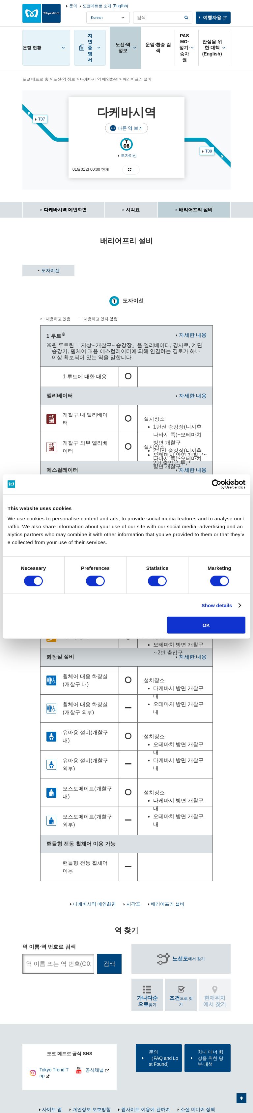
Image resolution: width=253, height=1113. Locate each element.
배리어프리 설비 (195, 209)
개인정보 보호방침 (91, 1109)
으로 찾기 (181, 1001)
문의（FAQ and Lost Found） (163, 1057)
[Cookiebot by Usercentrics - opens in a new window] (216, 484)
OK (206, 625)
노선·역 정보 (64, 79)
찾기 (147, 1001)
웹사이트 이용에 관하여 (145, 1109)
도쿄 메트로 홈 (35, 79)
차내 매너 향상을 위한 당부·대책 (210, 1057)
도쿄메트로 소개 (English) (105, 6)
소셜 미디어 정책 (198, 1109)
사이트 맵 (52, 1109)
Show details (217, 605)
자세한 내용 (193, 335)
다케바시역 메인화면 (65, 209)
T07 (41, 119)
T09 (208, 151)
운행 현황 (32, 47)
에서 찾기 (188, 959)
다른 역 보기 (130, 128)
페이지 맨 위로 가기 (241, 1098)
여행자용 (212, 17)
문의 (73, 6)
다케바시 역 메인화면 (99, 79)
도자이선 (129, 155)
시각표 (133, 209)
